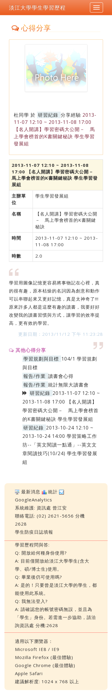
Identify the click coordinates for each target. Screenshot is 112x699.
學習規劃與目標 (41, 358)
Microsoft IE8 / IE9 (37, 649)
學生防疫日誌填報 (34, 532)
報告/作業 (34, 376)
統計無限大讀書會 (68, 384)
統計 (53, 492)
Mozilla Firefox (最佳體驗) (44, 657)
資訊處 (44, 508)
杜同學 (21, 115)
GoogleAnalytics (33, 500)
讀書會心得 (60, 376)
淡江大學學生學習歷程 (37, 7)
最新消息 (30, 492)
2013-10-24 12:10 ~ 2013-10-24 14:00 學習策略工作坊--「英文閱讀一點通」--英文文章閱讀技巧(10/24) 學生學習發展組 (59, 444)
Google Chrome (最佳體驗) (45, 665)
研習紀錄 (48, 115)
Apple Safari (29, 673)
